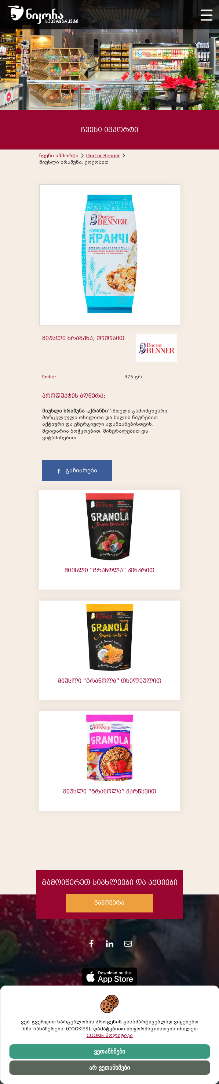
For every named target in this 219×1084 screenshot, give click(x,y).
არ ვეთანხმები (109, 1068)
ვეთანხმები (109, 1051)
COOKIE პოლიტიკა (110, 1035)
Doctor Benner (103, 155)
